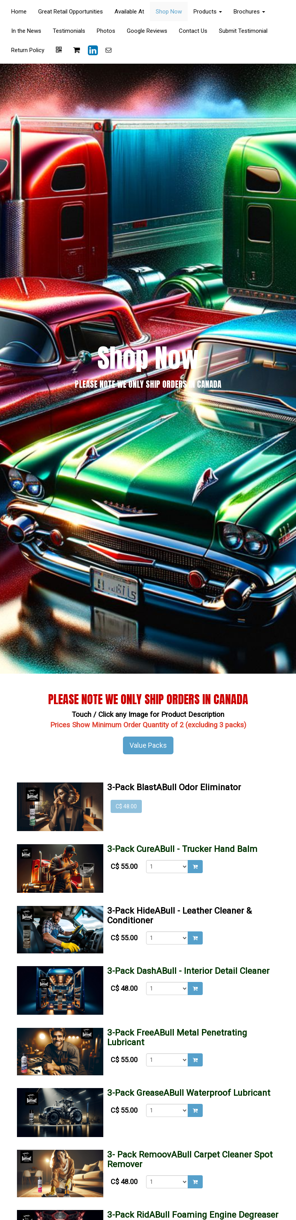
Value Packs (148, 745)
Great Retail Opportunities (70, 11)
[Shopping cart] (76, 50)
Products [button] (207, 11)
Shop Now (169, 11)
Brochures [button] (249, 11)
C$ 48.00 (126, 806)
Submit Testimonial (243, 30)
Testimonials (69, 30)
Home (19, 11)
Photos (106, 30)
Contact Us (193, 30)
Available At (129, 11)
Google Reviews (147, 30)
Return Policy (27, 50)
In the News (26, 30)
